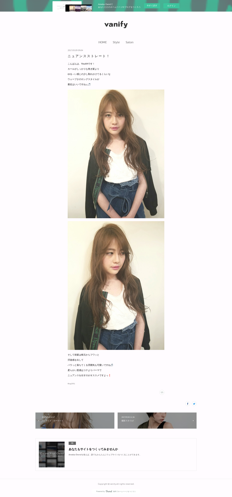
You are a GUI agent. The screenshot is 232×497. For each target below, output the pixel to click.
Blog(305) (71, 384)
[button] (102, 42)
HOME (102, 42)
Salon (130, 42)
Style (116, 42)
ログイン (171, 6)
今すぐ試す (152, 5)
